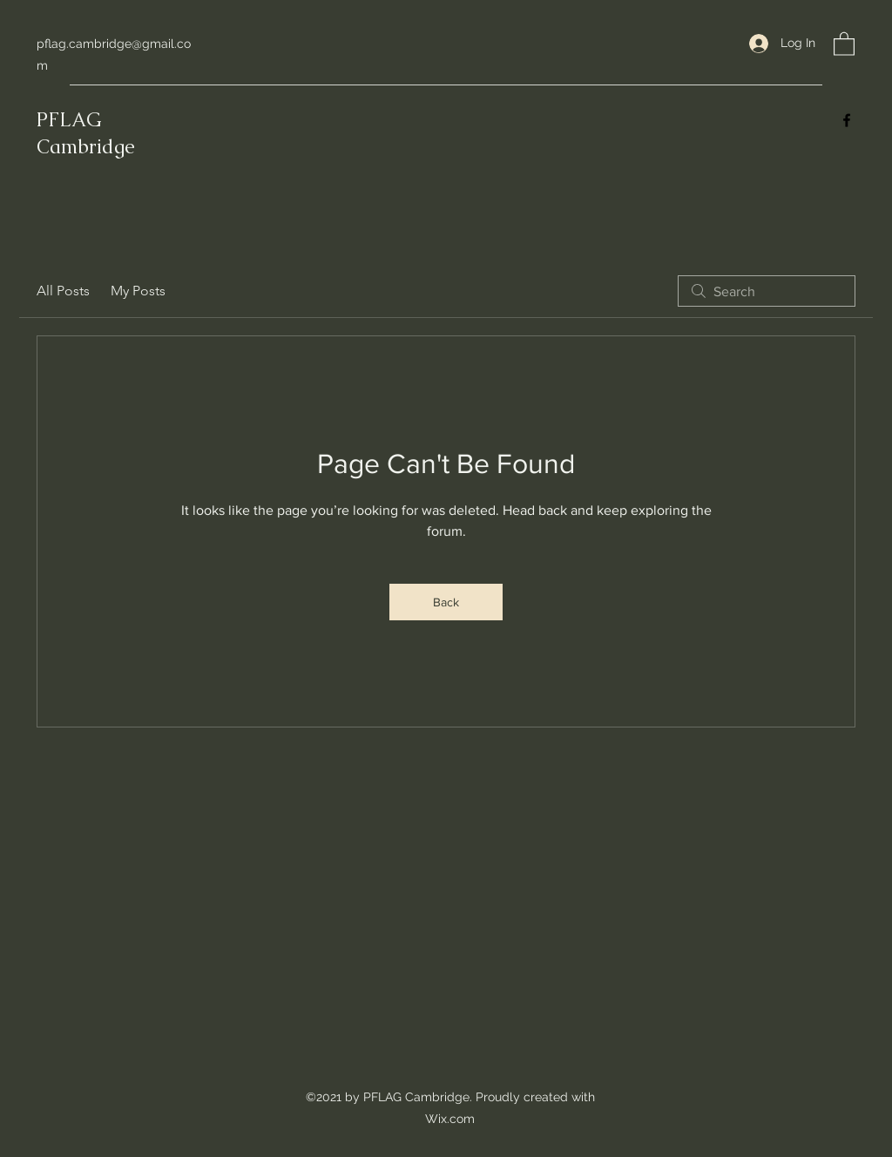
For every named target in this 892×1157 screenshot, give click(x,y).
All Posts (63, 290)
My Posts (138, 290)
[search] (766, 291)
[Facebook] (846, 120)
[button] (844, 43)
